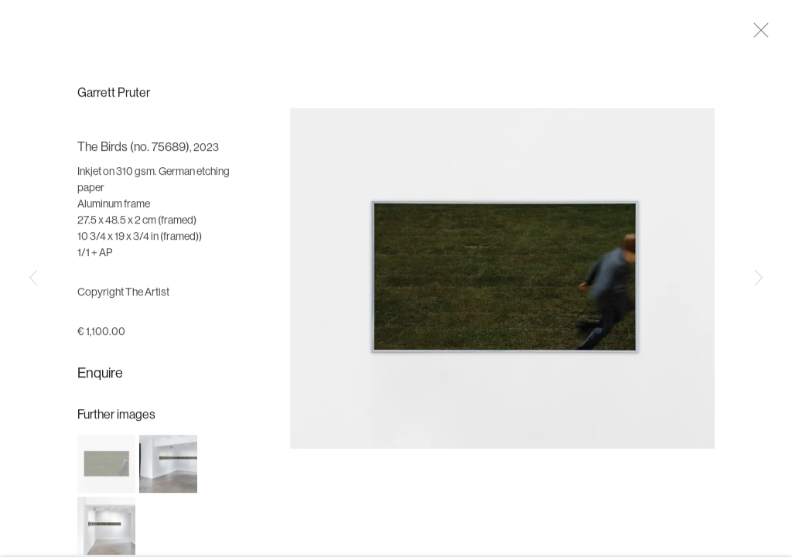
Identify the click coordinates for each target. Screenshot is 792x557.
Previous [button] (33, 278)
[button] (106, 470)
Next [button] (758, 278)
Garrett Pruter (113, 100)
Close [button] (762, 34)
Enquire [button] (100, 380)
